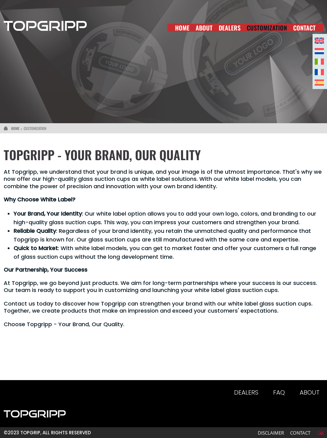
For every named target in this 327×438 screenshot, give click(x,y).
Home (182, 28)
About (204, 28)
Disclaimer (271, 433)
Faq (279, 392)
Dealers (230, 28)
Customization (267, 28)
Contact (304, 28)
